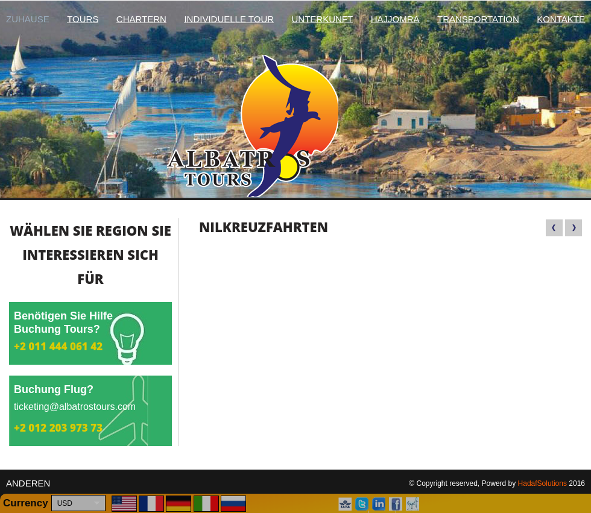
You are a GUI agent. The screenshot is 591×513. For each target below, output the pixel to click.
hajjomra (395, 19)
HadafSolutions (542, 483)
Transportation (478, 19)
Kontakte (561, 19)
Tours (82, 19)
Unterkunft (322, 19)
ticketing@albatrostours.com (75, 406)
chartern (141, 19)
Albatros (296, 126)
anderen (28, 483)
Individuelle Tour (229, 19)
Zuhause (27, 19)
